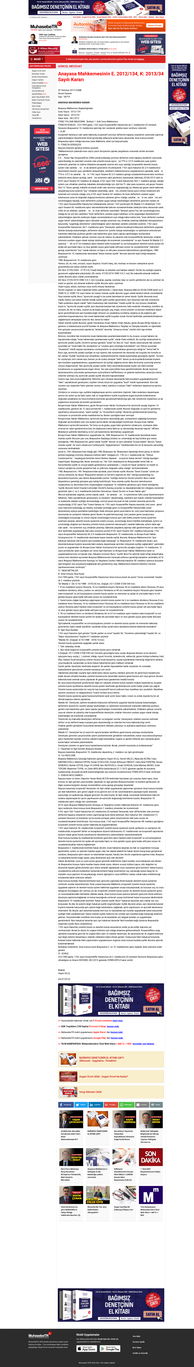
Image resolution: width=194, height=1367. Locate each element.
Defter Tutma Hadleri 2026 (122, 17)
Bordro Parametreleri (40, 77)
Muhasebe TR (84, 1363)
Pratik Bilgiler (37, 103)
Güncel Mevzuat (38, 91)
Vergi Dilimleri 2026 (104, 17)
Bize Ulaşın (160, 17)
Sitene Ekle (143, 17)
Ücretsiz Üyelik (139, 1342)
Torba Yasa (36, 112)
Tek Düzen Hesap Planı (40, 109)
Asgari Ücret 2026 (88, 17)
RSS (135, 17)
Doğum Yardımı (38, 80)
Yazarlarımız (37, 118)
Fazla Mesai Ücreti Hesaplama (39, 87)
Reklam (151, 17)
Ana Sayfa (77, 17)
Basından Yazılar (38, 74)
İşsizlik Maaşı (39, 94)
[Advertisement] (42, 240)
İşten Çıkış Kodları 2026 (40, 97)
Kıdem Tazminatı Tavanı (41, 100)
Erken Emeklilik (40, 83)
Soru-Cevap (36, 106)
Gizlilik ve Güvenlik (140, 1353)
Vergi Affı (35, 115)
